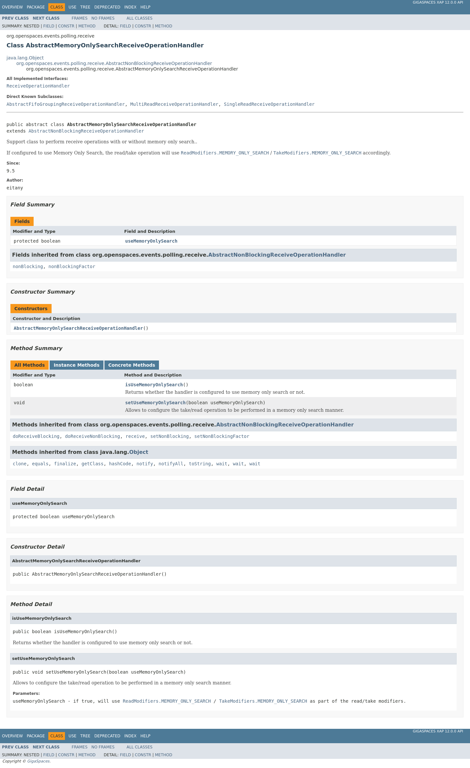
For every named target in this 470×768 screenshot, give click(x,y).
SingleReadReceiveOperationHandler (269, 104)
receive (135, 436)
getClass (92, 463)
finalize (65, 463)
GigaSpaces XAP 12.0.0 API (438, 2)
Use (72, 7)
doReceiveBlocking (36, 436)
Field (48, 26)
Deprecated (107, 7)
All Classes (139, 18)
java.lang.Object (25, 57)
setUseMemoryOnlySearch (155, 402)
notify (144, 463)
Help (145, 7)
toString (200, 463)
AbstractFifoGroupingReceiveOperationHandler (66, 104)
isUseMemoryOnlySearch (154, 384)
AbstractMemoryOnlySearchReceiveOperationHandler (78, 328)
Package (36, 7)
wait (221, 463)
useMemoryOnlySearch (151, 241)
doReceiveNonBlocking (92, 436)
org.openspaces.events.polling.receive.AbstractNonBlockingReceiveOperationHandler (114, 63)
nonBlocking (28, 266)
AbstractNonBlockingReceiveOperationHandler (86, 131)
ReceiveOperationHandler (38, 85)
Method (87, 26)
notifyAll (171, 463)
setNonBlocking (169, 436)
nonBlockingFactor (72, 266)
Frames (80, 18)
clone (19, 463)
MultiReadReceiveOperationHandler (174, 104)
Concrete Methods (131, 365)
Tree (85, 7)
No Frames (103, 18)
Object (139, 452)
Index (130, 7)
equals (40, 463)
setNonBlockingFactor (221, 436)
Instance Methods (76, 365)
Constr (66, 26)
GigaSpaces (38, 761)
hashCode (120, 463)
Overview (12, 7)
